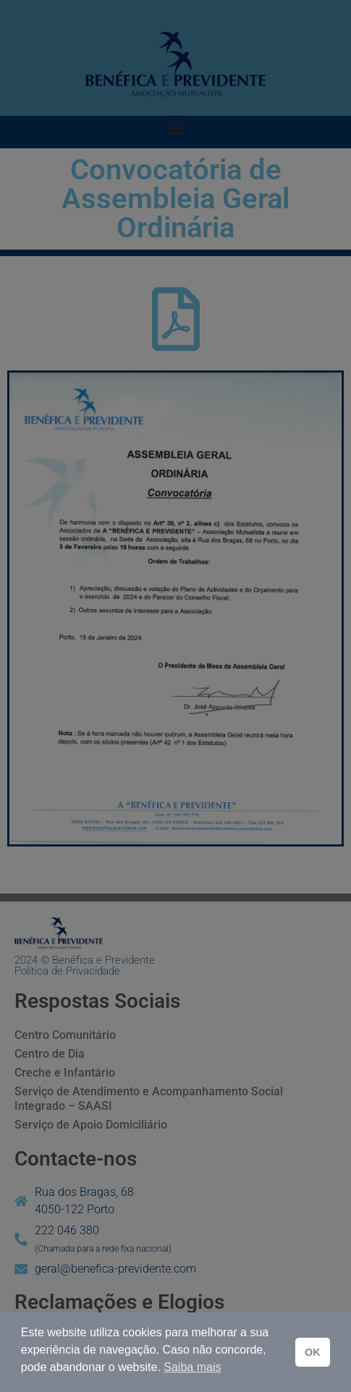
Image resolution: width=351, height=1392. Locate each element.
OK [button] (313, 1352)
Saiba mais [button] (192, 1367)
